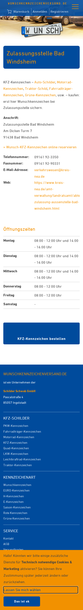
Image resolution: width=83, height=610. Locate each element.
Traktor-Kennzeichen (17, 465)
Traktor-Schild (36, 88)
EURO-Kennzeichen (16, 490)
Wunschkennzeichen (17, 485)
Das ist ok (21, 601)
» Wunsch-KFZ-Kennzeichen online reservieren (40, 147)
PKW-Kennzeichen (15, 425)
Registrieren (59, 11)
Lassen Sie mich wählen (22, 590)
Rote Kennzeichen (15, 513)
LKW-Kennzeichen (15, 453)
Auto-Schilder (44, 82)
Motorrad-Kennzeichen (18, 437)
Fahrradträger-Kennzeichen (22, 431)
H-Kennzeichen (13, 496)
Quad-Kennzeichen (16, 448)
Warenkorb (18, 12)
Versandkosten (13, 549)
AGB (6, 544)
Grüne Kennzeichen (16, 518)
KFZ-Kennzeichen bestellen (41, 339)
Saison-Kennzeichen (17, 507)
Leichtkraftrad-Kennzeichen (22, 459)
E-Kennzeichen (13, 502)
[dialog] (41, 580)
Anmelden (40, 11)
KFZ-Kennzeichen (15, 442)
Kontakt (8, 538)
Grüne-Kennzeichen (40, 95)
